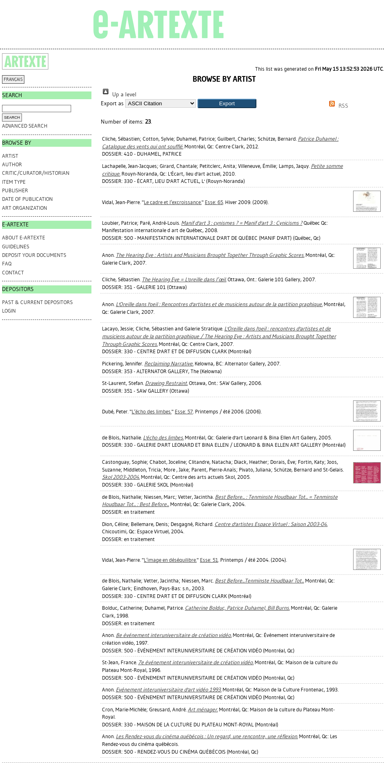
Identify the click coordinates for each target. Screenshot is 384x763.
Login (9, 311)
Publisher (15, 190)
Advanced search (25, 126)
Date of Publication (27, 199)
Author (12, 164)
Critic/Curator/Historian (35, 173)
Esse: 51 (209, 560)
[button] (226, 103)
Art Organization (24, 208)
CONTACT (13, 273)
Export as (112, 103)
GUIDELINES (15, 246)
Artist (10, 156)
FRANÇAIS (13, 79)
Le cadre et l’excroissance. (173, 202)
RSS (337, 105)
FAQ (6, 264)
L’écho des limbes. (151, 412)
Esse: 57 (184, 412)
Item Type (14, 182)
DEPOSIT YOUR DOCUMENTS (34, 255)
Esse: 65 (214, 202)
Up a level (119, 94)
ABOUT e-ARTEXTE (23, 238)
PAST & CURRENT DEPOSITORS (37, 302)
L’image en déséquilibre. (170, 560)
